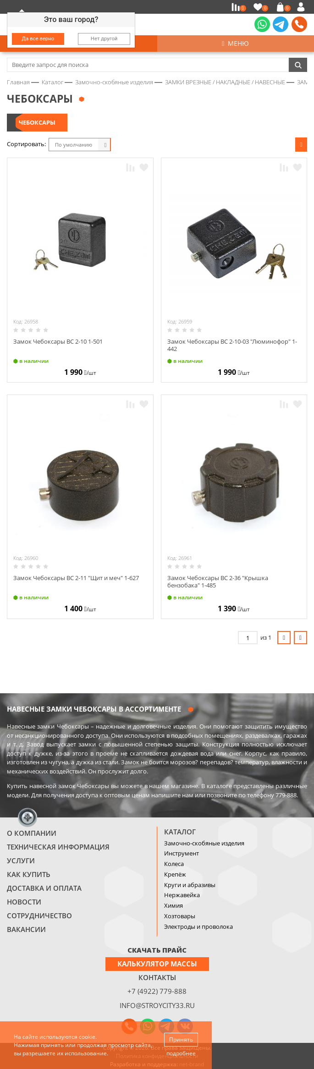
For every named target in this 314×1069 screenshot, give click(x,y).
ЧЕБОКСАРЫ (37, 122)
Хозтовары (179, 916)
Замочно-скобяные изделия (204, 843)
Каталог (180, 831)
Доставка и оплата (44, 888)
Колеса (174, 864)
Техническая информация (58, 846)
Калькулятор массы (157, 963)
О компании (31, 833)
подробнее (181, 1053)
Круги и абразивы (189, 885)
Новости (24, 901)
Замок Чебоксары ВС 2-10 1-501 (58, 341)
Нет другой (104, 38)
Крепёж (175, 874)
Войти (302, 7)
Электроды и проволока (198, 926)
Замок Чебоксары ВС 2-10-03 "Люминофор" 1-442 (232, 345)
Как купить (28, 874)
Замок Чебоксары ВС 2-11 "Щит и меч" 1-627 (76, 578)
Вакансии (26, 929)
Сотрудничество (39, 915)
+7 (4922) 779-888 (157, 991)
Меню (235, 43)
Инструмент (181, 853)
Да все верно (38, 38)
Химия (173, 905)
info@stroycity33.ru (157, 1005)
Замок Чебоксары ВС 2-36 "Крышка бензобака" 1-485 (217, 581)
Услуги (21, 860)
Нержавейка (182, 895)
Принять (181, 1039)
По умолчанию (73, 144)
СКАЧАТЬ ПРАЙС (157, 949)
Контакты (157, 977)
